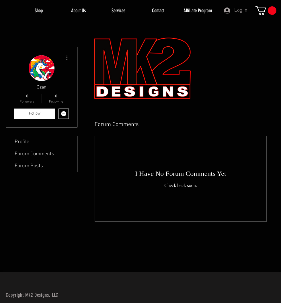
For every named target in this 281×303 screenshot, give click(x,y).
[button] (265, 10)
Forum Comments (34, 154)
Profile (22, 142)
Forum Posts (29, 166)
